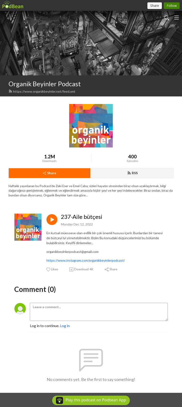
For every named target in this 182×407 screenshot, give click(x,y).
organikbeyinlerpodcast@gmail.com (72, 252)
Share (49, 173)
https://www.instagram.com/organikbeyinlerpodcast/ (85, 260)
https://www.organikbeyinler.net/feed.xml (42, 91)
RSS (132, 173)
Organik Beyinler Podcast (45, 84)
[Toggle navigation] (176, 17)
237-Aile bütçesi (81, 216)
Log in (65, 325)
